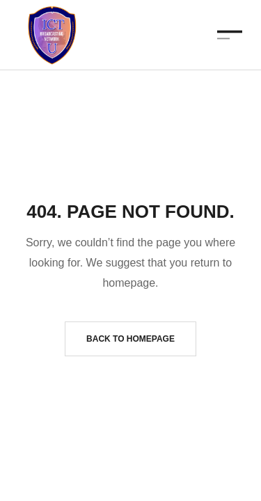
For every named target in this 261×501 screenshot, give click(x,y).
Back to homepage (130, 339)
